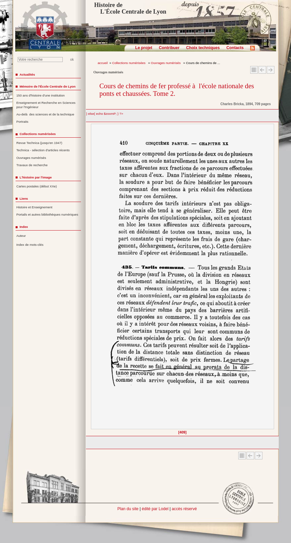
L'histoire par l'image (36, 177)
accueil (103, 63)
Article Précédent (262, 70)
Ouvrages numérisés (166, 63)
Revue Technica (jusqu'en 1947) (39, 143)
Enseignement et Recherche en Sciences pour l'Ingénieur (45, 105)
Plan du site (128, 509)
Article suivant (270, 70)
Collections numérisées (129, 63)
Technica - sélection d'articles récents (43, 150)
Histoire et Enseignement (34, 207)
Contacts (235, 47)
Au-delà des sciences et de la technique (45, 114)
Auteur (21, 236)
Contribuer (169, 47)
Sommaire (254, 70)
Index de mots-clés (29, 244)
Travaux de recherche (31, 165)
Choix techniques (203, 47)
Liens (24, 198)
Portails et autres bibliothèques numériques (47, 214)
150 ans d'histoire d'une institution (40, 95)
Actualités (27, 74)
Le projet (143, 47)
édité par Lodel (155, 509)
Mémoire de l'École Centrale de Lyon (48, 86)
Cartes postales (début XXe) (36, 186)
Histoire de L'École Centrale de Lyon (130, 8)
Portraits (22, 121)
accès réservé (184, 509)
